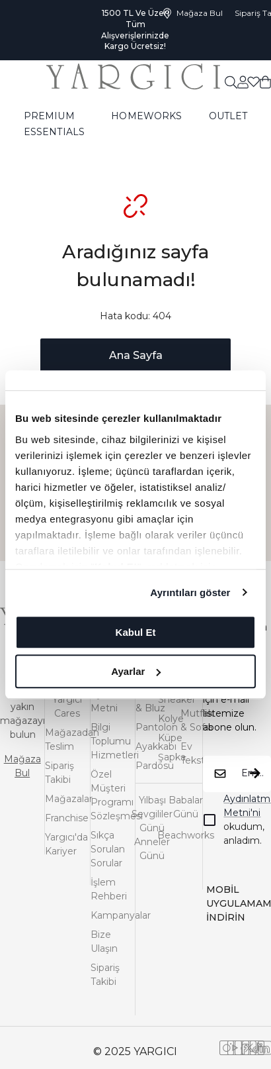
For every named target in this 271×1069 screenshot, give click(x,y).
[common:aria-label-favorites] (243, 81)
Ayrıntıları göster (190, 592)
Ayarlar (136, 671)
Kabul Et (136, 632)
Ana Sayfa (136, 355)
